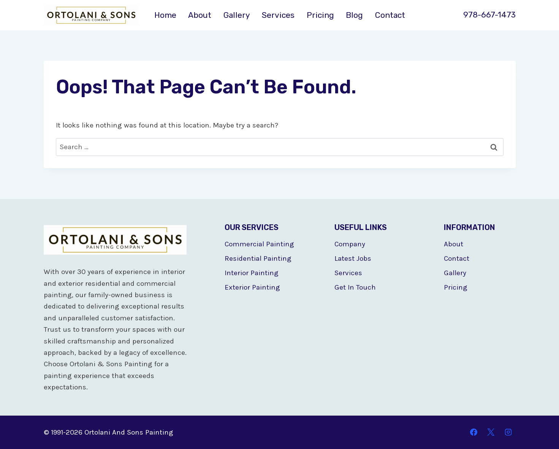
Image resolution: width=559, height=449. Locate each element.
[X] (491, 432)
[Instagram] (508, 432)
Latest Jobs (352, 258)
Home (165, 15)
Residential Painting (258, 258)
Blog (354, 15)
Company (349, 244)
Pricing (320, 15)
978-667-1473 (489, 14)
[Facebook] (473, 432)
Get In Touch (355, 287)
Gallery (236, 15)
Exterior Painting (252, 287)
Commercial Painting (259, 244)
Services (278, 15)
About (199, 15)
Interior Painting (252, 273)
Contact (390, 15)
